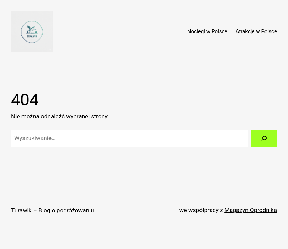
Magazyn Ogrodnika (250, 209)
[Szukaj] (264, 138)
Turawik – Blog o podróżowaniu (52, 210)
